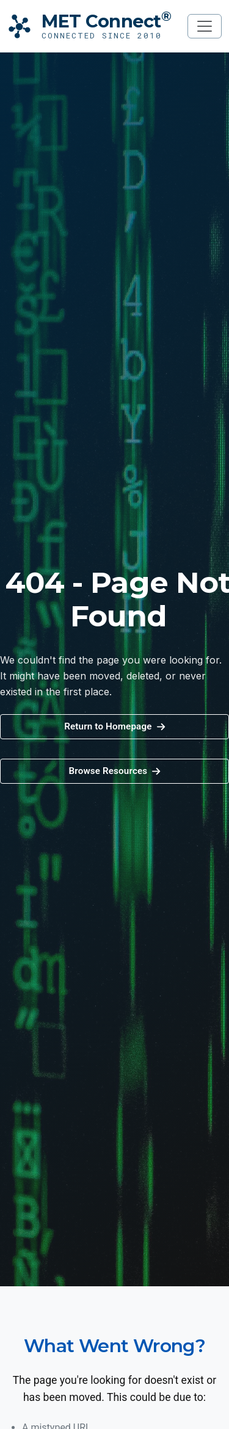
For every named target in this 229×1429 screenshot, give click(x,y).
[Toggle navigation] (204, 26)
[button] (114, 771)
